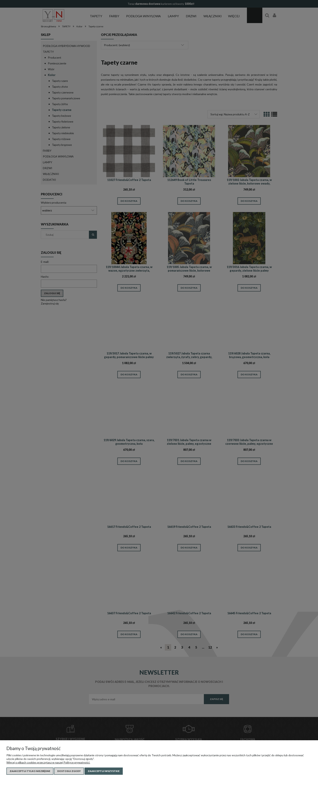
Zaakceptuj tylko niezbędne (30, 771)
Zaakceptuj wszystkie (104, 771)
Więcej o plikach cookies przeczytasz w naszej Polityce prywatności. (48, 762)
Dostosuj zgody (69, 771)
